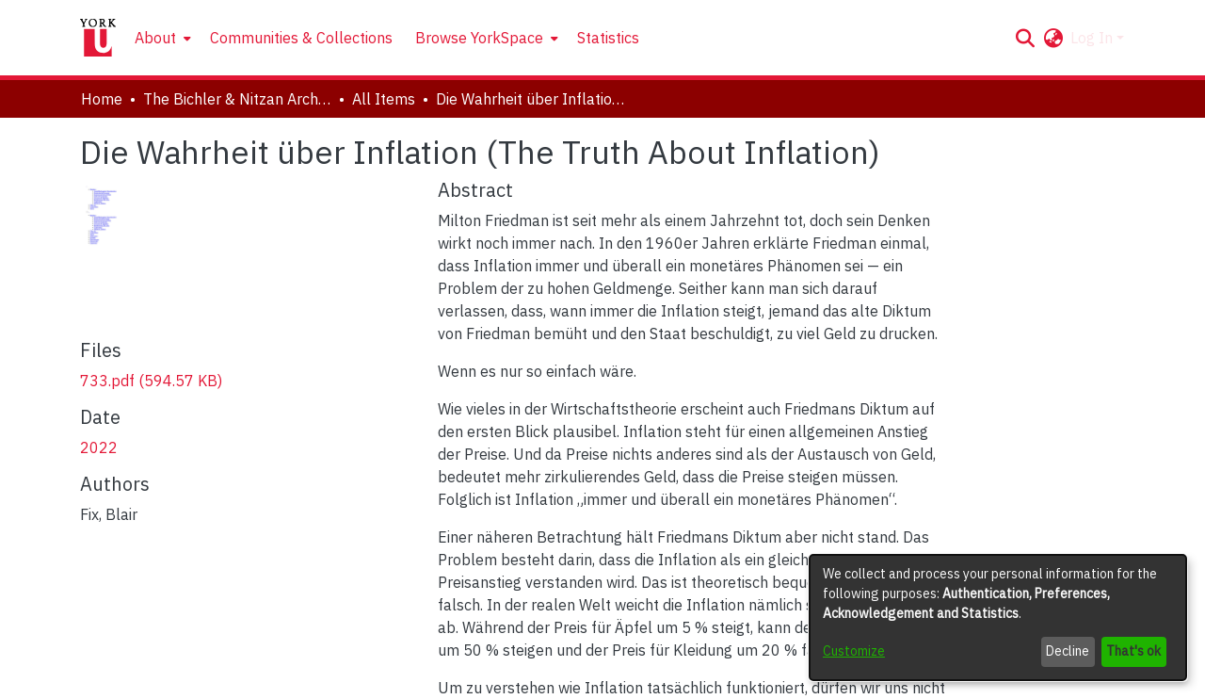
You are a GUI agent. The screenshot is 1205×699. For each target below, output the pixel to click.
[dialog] (998, 617)
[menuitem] (161, 37)
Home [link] (101, 98)
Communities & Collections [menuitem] (301, 37)
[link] (151, 380)
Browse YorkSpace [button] (479, 37)
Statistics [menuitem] (608, 37)
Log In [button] (1093, 37)
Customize (854, 650)
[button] (1024, 37)
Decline (1067, 650)
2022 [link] (99, 447)
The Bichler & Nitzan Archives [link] (237, 98)
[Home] (98, 38)
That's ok (1133, 650)
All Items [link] (383, 98)
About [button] (155, 37)
